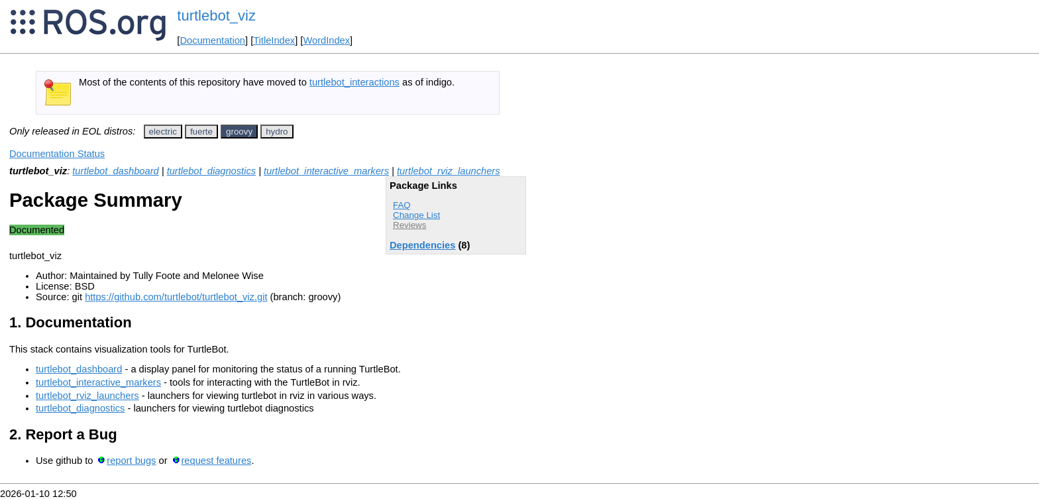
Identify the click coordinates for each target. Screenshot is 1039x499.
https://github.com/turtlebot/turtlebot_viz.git (176, 297)
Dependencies (422, 245)
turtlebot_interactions (354, 82)
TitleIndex (274, 40)
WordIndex (326, 40)
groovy (239, 132)
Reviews (409, 225)
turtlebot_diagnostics (211, 171)
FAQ (402, 205)
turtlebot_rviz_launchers (448, 171)
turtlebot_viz (216, 15)
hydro (277, 132)
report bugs (131, 460)
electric (163, 132)
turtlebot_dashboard (115, 171)
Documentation (212, 40)
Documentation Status (57, 153)
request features (216, 460)
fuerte (201, 132)
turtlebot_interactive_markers (326, 171)
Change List (416, 215)
